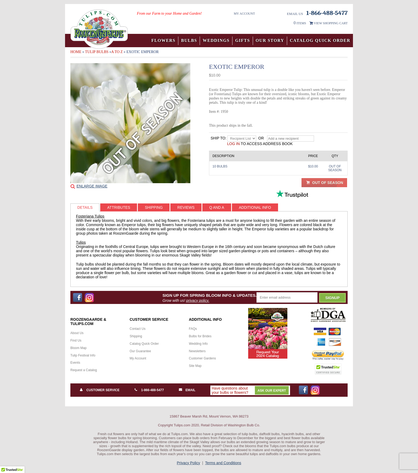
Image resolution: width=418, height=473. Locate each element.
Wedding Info (198, 344)
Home (75, 52)
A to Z (117, 52)
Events (75, 362)
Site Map (195, 366)
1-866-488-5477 (152, 390)
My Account (244, 13)
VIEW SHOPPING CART (331, 23)
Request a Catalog (83, 370)
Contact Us (137, 329)
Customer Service (102, 390)
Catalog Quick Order (320, 40)
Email (190, 390)
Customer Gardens (202, 358)
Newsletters (197, 351)
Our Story (270, 40)
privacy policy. (197, 300)
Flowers (163, 40)
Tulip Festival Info (82, 355)
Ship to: (218, 138)
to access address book (260, 144)
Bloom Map (78, 348)
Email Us (295, 14)
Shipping (136, 336)
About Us (76, 333)
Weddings (216, 40)
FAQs (193, 329)
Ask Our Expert (272, 390)
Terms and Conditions (223, 463)
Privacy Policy (188, 463)
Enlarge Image (92, 186)
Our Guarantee (140, 351)
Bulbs (189, 40)
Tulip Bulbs (96, 52)
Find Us (75, 340)
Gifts (242, 40)
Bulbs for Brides (200, 336)
